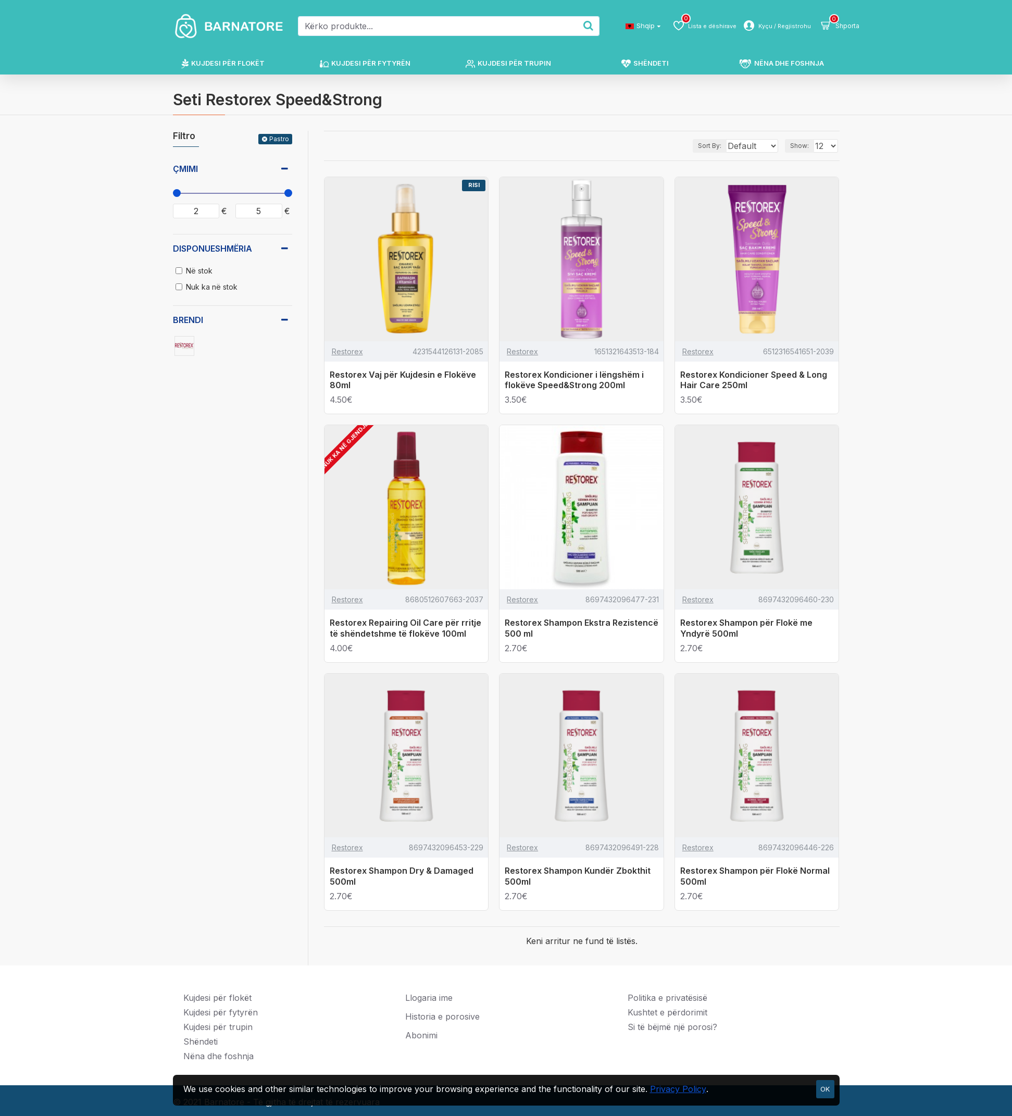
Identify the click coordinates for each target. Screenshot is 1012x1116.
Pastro (279, 139)
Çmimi (185, 169)
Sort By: (698, 146)
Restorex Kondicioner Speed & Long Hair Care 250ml (753, 380)
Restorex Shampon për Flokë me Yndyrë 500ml (746, 628)
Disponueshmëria (212, 248)
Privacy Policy (678, 1089)
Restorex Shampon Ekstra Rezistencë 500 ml (581, 628)
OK (825, 1089)
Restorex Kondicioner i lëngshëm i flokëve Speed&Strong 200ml (574, 380)
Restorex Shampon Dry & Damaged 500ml (401, 876)
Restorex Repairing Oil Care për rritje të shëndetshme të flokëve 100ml (405, 628)
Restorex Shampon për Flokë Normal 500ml (755, 876)
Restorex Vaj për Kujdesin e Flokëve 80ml (403, 380)
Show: (802, 146)
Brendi (188, 320)
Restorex (347, 351)
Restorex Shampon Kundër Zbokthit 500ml (578, 876)
